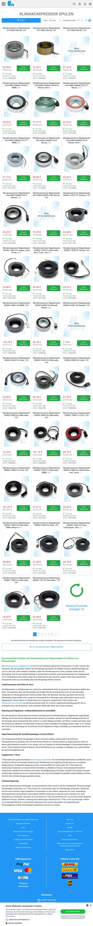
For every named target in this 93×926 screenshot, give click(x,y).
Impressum (70, 823)
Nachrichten (69, 850)
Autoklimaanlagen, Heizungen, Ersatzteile (23, 819)
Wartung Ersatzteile (23, 823)
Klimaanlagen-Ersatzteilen (41, 760)
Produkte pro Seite (69, 20)
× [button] (90, 905)
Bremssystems (23, 835)
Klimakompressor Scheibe (12, 703)
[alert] (46, 914)
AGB (69, 835)
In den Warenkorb (23, 68)
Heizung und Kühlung (23, 847)
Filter (45, 20)
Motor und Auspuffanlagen (23, 831)
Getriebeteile (23, 843)
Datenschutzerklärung (70, 839)
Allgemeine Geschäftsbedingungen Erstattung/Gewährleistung (70, 845)
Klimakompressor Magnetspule (17, 666)
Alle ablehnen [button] (73, 917)
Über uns (70, 819)
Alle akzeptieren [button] (73, 911)
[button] (6, 919)
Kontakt (70, 827)
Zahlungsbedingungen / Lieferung (70, 831)
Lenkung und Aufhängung (23, 839)
